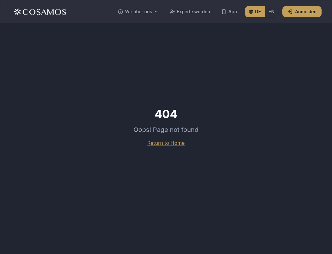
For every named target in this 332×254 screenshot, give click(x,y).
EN (271, 11)
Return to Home (166, 143)
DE (255, 11)
